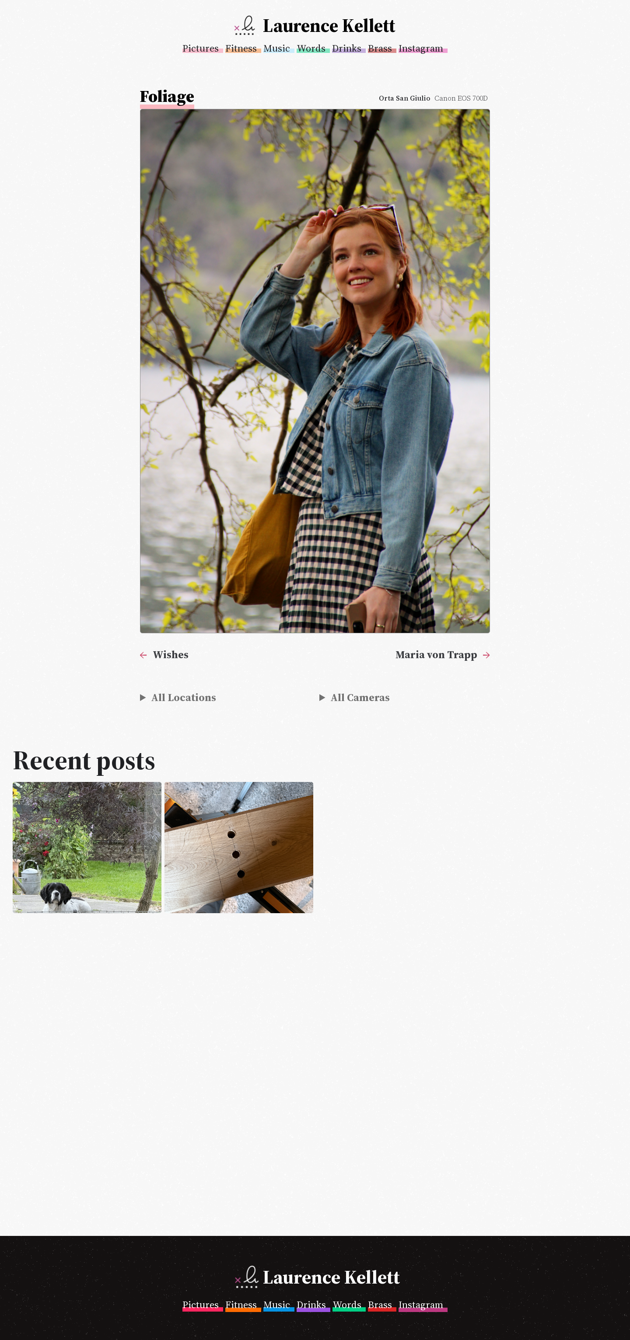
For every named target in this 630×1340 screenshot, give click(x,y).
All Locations (183, 697)
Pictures (200, 48)
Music (276, 48)
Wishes (171, 654)
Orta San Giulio (404, 98)
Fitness (241, 48)
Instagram (421, 48)
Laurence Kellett (329, 25)
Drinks (346, 48)
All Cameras (360, 697)
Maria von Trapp (436, 654)
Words (311, 48)
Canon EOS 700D (461, 98)
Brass (380, 48)
